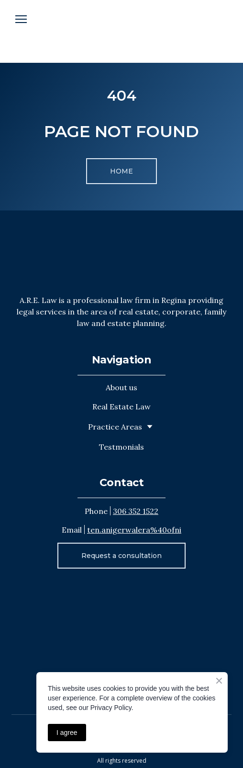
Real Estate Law (121, 406)
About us (121, 387)
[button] (121, 171)
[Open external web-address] (121, 31)
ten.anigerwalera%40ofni (134, 530)
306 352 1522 (135, 511)
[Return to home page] (121, 252)
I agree (66, 732)
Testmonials (121, 447)
